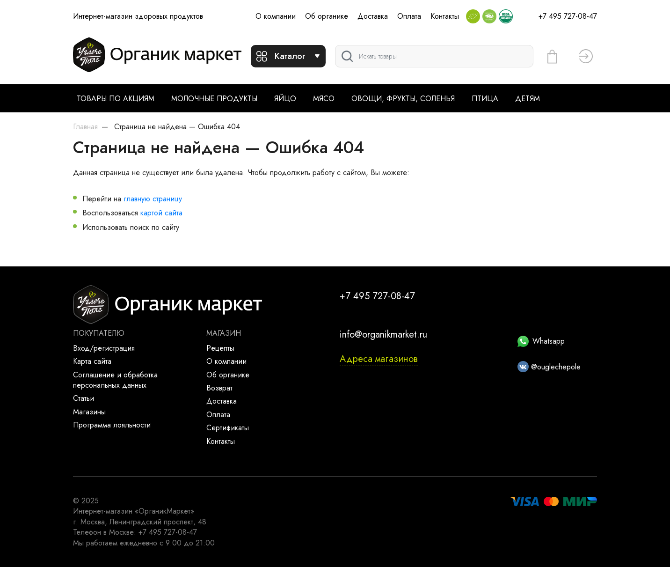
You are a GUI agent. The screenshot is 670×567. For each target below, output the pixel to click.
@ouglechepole (549, 366)
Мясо (324, 98)
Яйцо (285, 98)
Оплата (409, 16)
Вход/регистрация (104, 348)
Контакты (444, 16)
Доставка (372, 16)
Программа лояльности (112, 425)
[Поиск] (434, 56)
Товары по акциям (115, 98)
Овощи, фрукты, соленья (403, 98)
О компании (275, 16)
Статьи (83, 398)
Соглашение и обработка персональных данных (115, 379)
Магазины (89, 411)
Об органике (326, 16)
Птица (485, 98)
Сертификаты (227, 427)
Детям (527, 98)
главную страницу (153, 198)
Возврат (219, 388)
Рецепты (220, 348)
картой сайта (161, 212)
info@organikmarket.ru (383, 334)
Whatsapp (541, 341)
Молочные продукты (214, 98)
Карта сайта (92, 361)
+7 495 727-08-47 (568, 16)
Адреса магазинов (379, 359)
